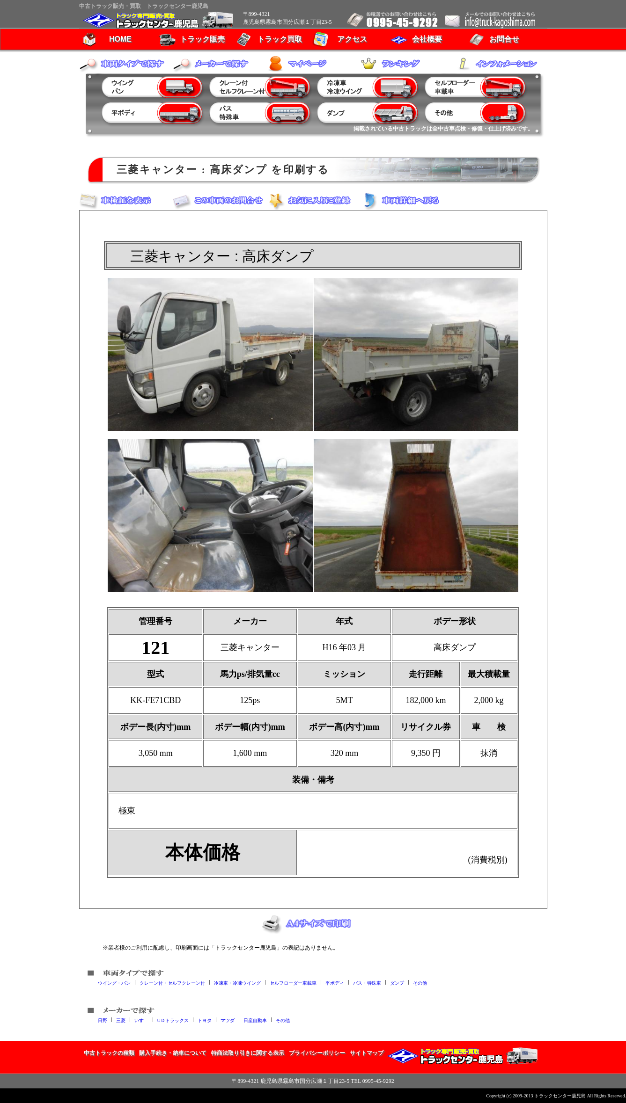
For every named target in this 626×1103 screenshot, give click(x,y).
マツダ (228, 1020)
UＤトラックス (173, 1020)
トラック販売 (202, 39)
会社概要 (427, 39)
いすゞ (141, 1020)
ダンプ (397, 982)
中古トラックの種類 (109, 1053)
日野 (102, 1020)
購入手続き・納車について (172, 1053)
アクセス (352, 39)
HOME (120, 39)
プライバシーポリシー (317, 1053)
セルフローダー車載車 (293, 982)
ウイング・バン (114, 982)
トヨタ (205, 1020)
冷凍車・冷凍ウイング (237, 982)
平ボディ (334, 982)
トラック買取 (279, 39)
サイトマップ (366, 1053)
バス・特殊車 (367, 982)
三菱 (120, 1020)
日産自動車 (255, 1020)
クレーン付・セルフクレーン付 (172, 982)
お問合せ (504, 39)
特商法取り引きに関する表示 (247, 1053)
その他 (420, 982)
